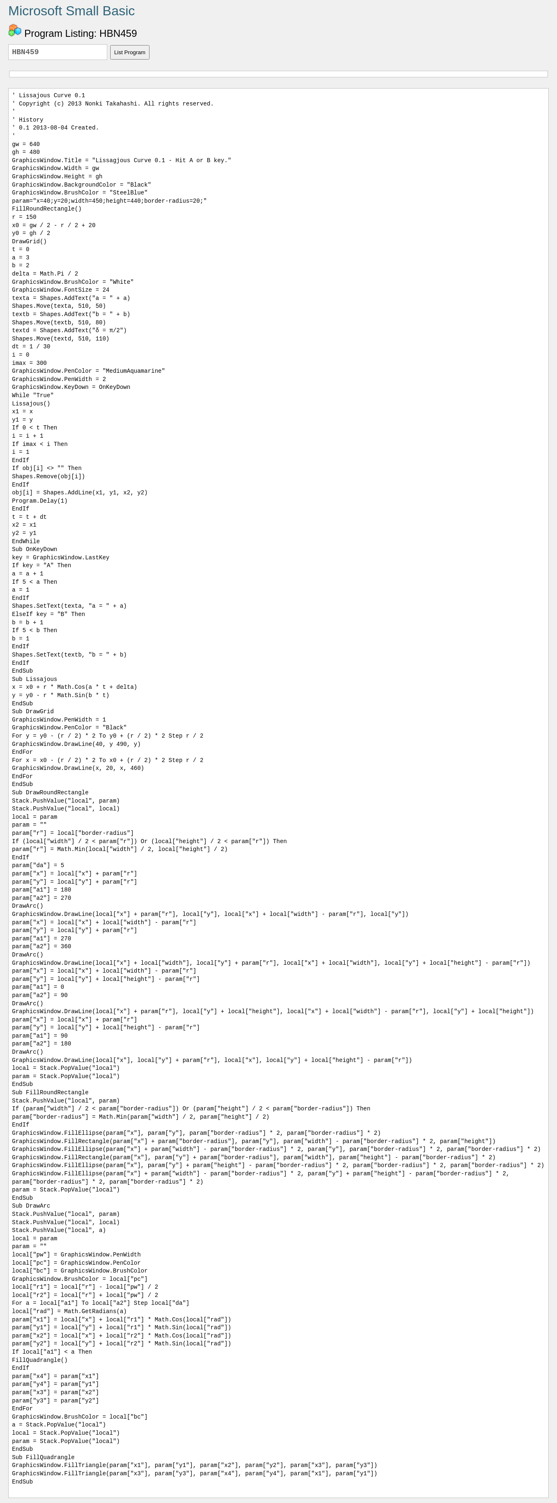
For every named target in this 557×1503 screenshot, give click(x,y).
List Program (130, 52)
